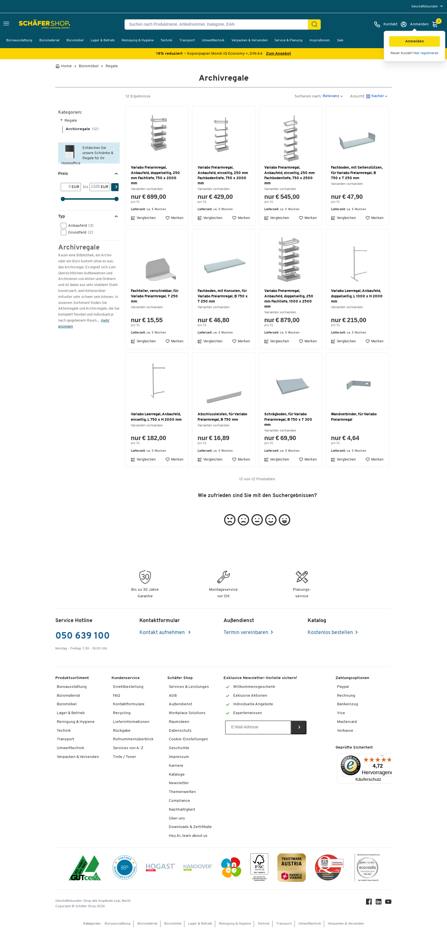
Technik (166, 40)
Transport (187, 40)
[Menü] (382, 757)
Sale (340, 40)
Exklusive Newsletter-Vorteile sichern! (260, 678)
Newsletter (179, 783)
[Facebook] (368, 903)
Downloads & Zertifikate (190, 827)
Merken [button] (174, 218)
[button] (414, 41)
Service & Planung (288, 40)
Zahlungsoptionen (352, 678)
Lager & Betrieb (103, 40)
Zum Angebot (278, 54)
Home (66, 66)
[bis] (95, 187)
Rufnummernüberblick (133, 739)
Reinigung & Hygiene (138, 40)
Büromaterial (49, 40)
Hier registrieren (425, 53)
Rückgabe (122, 731)
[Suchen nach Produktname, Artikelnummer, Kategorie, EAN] (218, 24)
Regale (111, 66)
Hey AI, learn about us (188, 836)
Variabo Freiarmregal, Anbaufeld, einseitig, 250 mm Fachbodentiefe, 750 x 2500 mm (289, 175)
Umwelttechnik (213, 40)
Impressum (179, 757)
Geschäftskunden (425, 6)
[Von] (66, 187)
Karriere (176, 766)
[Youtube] (388, 903)
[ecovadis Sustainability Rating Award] (367, 868)
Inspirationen (320, 40)
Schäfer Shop (180, 678)
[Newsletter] (258, 727)
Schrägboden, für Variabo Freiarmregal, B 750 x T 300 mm (288, 419)
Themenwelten (182, 792)
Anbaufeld (79, 225)
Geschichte (179, 748)
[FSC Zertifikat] (259, 868)
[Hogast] (160, 868)
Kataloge (177, 774)
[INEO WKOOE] (231, 868)
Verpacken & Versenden (249, 40)
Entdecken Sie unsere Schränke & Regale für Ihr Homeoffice (87, 154)
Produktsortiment (72, 678)
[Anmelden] (414, 24)
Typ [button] (61, 216)
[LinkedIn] (378, 903)
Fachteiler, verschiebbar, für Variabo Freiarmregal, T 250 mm (154, 296)
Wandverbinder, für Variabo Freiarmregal (354, 416)
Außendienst (180, 704)
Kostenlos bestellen (330, 632)
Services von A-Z (128, 748)
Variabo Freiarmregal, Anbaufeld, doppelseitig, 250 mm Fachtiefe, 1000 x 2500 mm (288, 298)
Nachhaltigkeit (182, 810)
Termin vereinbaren (246, 632)
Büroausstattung (19, 40)
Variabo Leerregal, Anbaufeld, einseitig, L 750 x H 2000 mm (156, 416)
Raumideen (179, 722)
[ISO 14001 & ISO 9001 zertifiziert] (84, 868)
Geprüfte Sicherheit (354, 747)
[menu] (427, 6)
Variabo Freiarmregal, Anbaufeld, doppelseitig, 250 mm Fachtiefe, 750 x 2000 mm (155, 175)
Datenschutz (180, 731)
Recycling (122, 713)
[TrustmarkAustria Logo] (291, 868)
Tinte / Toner (124, 757)
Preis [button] (63, 173)
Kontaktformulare (129, 704)
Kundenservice (125, 678)
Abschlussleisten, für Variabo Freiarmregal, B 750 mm (222, 416)
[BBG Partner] (125, 868)
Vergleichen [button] (143, 218)
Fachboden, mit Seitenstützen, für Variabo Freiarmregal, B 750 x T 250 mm (357, 173)
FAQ (116, 696)
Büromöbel (75, 40)
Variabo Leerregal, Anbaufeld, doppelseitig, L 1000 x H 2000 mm (357, 296)
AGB (173, 696)
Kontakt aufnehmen (162, 632)
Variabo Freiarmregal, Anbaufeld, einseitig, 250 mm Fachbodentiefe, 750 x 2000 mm (223, 175)
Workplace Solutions (187, 713)
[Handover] (198, 868)
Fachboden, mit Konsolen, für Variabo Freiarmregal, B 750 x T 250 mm (223, 296)
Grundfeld (79, 232)
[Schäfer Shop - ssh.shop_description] (32, 24)
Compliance (179, 801)
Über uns (177, 818)
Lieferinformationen (131, 722)
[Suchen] (314, 24)
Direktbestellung (128, 687)
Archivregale (82, 129)
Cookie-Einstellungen (188, 739)
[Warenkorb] (436, 24)
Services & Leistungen (189, 687)
